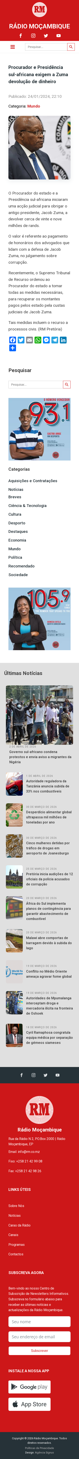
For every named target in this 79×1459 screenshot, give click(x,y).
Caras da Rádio (19, 1225)
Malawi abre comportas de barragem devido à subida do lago (49, 943)
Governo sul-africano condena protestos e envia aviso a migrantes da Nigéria (40, 757)
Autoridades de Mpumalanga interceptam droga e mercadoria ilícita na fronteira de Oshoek (49, 1005)
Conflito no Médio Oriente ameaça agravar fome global (49, 974)
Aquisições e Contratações (32, 480)
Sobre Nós (16, 1206)
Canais (13, 1235)
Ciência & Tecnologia (27, 505)
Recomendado (21, 566)
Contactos (15, 1254)
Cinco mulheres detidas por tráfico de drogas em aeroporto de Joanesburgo (48, 848)
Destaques (18, 531)
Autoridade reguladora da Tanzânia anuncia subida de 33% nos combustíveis (47, 786)
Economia (17, 540)
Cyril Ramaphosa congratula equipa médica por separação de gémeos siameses (49, 1038)
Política (15, 557)
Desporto (16, 523)
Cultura (14, 514)
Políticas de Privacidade (39, 1448)
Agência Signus (44, 1452)
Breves (14, 496)
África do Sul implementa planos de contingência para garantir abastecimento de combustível (48, 911)
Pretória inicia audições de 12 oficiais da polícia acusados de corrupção (49, 879)
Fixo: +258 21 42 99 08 (25, 1161)
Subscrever (39, 1351)
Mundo (33, 106)
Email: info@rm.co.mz (24, 1152)
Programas (16, 1245)
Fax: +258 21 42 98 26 (24, 1171)
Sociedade (18, 574)
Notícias (15, 489)
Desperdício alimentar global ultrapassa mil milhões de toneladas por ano (49, 817)
